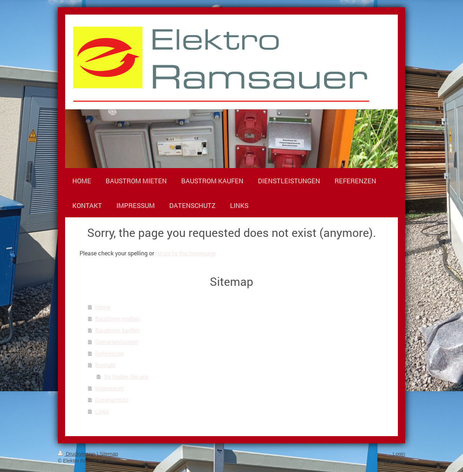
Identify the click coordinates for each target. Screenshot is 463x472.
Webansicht (391, 461)
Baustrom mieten (117, 318)
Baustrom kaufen (117, 330)
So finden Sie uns (126, 376)
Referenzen (109, 353)
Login (399, 454)
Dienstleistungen (117, 342)
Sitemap (108, 454)
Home (102, 307)
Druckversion (77, 454)
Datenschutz (111, 400)
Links (102, 411)
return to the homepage (186, 253)
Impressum (109, 388)
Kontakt (105, 365)
